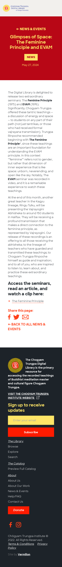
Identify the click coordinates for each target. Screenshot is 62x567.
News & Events (18, 491)
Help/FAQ (14, 496)
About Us (14, 480)
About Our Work (19, 486)
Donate (18, 510)
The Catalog (16, 463)
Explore (13, 452)
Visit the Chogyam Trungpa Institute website (28, 396)
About (12, 475)
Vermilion (24, 554)
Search (13, 457)
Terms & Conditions (21, 544)
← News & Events (31, 29)
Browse (13, 446)
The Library (15, 441)
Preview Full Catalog (22, 469)
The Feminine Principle (28, 301)
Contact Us (15, 501)
